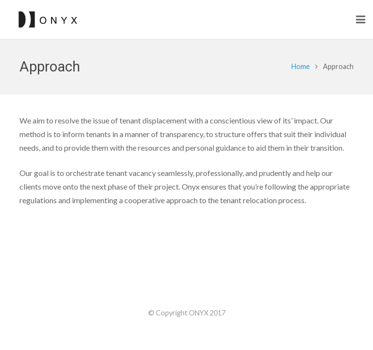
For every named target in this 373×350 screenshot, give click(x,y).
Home (300, 66)
